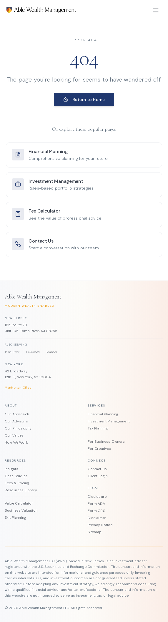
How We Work (16, 442)
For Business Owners (106, 441)
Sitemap (95, 532)
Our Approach (17, 414)
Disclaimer (97, 517)
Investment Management (109, 421)
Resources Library (21, 490)
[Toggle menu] (155, 10)
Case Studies (16, 476)
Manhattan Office (18, 387)
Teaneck (51, 352)
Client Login (98, 476)
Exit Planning (15, 517)
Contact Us (97, 469)
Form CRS (96, 510)
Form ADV (96, 503)
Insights (11, 469)
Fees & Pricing (17, 483)
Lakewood (33, 352)
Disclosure (97, 496)
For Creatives (99, 448)
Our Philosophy (18, 428)
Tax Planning (98, 428)
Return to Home (84, 99)
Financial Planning (103, 414)
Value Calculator (19, 503)
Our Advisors (16, 421)
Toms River (12, 352)
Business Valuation (21, 510)
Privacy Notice (100, 525)
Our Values (14, 435)
